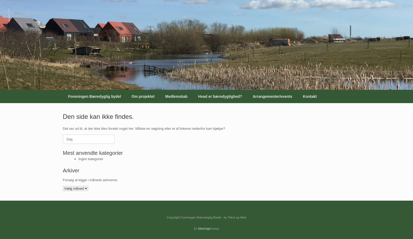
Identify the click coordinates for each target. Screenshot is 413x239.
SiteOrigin (204, 228)
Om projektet (142, 96)
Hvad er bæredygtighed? (220, 96)
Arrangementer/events (272, 96)
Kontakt (310, 96)
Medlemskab (176, 96)
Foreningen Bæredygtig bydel (94, 96)
